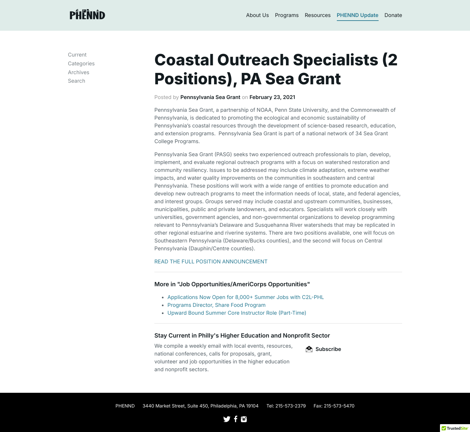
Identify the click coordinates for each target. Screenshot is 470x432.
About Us (257, 15)
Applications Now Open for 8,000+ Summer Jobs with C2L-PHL (245, 297)
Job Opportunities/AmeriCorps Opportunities (243, 284)
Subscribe (323, 349)
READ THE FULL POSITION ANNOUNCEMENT (211, 261)
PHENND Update (358, 15)
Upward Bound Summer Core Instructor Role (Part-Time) (236, 312)
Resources (318, 15)
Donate (393, 15)
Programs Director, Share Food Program (216, 305)
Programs (287, 15)
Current (77, 54)
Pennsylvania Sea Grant (210, 97)
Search (76, 80)
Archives (78, 72)
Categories (81, 63)
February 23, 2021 (272, 97)
